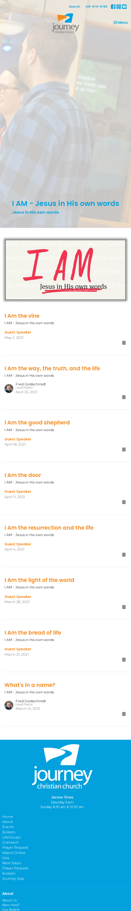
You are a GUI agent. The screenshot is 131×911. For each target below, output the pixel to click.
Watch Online (13, 853)
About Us (9, 900)
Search (74, 6)
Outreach (10, 842)
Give (5, 858)
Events (8, 827)
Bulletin (8, 832)
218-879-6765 (97, 6)
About (7, 822)
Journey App (13, 878)
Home (7, 816)
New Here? (11, 905)
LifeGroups (11, 837)
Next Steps (11, 863)
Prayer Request (15, 847)
